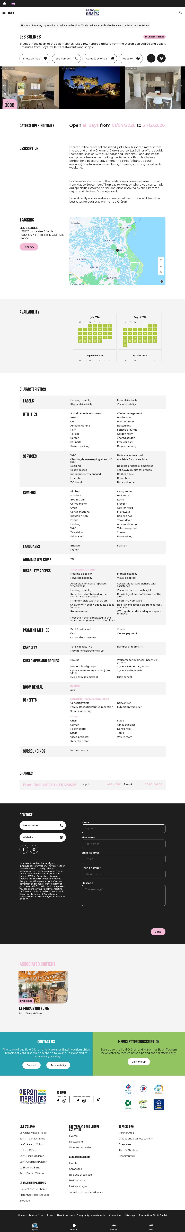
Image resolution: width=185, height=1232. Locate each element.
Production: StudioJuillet (153, 1215)
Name (85, 822)
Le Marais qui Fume (34, 1008)
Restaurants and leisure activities (84, 1128)
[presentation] (107, 916)
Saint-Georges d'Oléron (33, 1162)
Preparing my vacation (44, 25)
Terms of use (36, 1215)
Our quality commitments (91, 1215)
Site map (130, 1215)
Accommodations (79, 1157)
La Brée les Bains (30, 1167)
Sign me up (139, 1061)
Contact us (115, 1215)
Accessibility (58, 1065)
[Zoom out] (161, 266)
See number (30, 825)
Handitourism (127, 1156)
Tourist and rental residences (86, 1192)
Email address (90, 852)
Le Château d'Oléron (32, 1144)
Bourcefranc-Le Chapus (33, 1189)
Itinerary (29, 246)
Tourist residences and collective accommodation (107, 25)
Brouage (25, 1200)
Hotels (73, 1163)
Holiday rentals (78, 1180)
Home (24, 25)
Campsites (75, 1169)
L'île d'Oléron (27, 1126)
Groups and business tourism (136, 1138)
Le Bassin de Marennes (33, 1182)
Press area (125, 1144)
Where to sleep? (68, 25)
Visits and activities (80, 1147)
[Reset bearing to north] (161, 272)
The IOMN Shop (128, 1150)
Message (87, 883)
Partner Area (126, 1133)
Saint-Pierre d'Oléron (32, 1156)
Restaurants (76, 1141)
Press (50, 1215)
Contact (31, 1065)
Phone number (91, 868)
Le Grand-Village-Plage (33, 1133)
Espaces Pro (126, 1126)
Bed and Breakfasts (80, 1175)
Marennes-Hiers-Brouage (35, 1195)
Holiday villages (78, 1186)
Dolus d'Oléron (28, 1150)
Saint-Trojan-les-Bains (32, 1138)
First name (88, 837)
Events (73, 1136)
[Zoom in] (161, 260)
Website (28, 837)
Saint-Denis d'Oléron (32, 1173)
